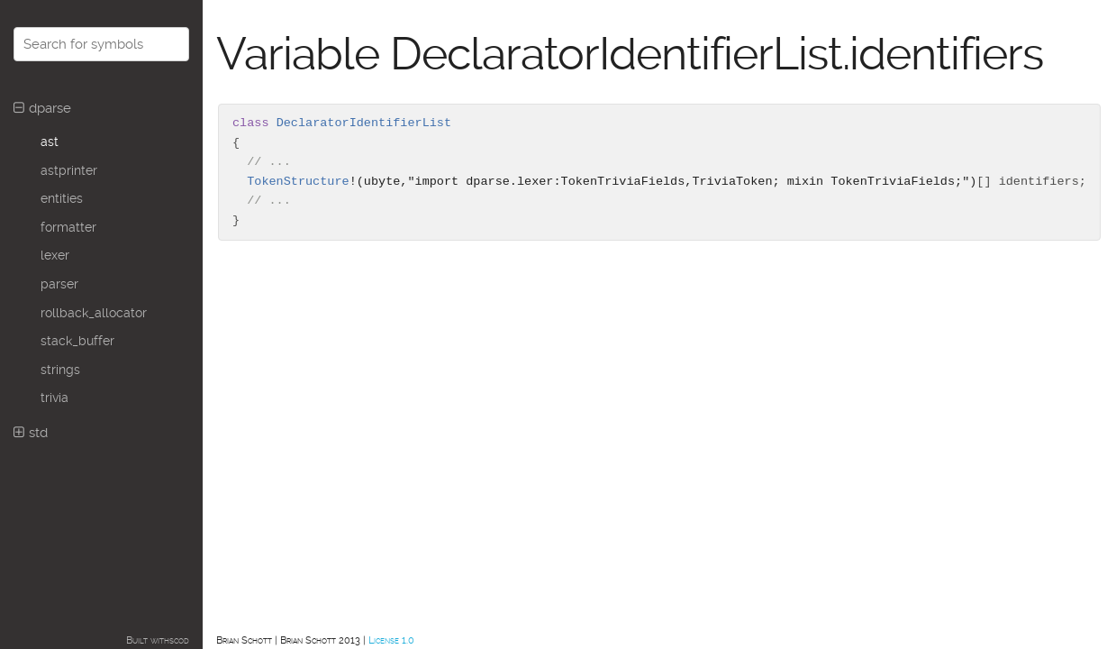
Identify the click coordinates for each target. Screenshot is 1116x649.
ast (50, 141)
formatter (68, 227)
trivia (54, 397)
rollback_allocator (94, 313)
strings (60, 369)
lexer (55, 255)
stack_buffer (77, 341)
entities (62, 198)
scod (179, 640)
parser (59, 284)
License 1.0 (391, 640)
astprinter (69, 170)
